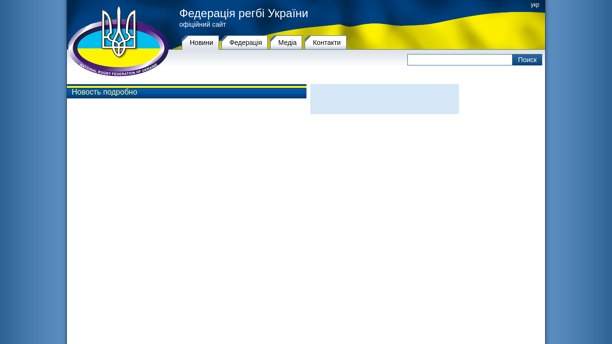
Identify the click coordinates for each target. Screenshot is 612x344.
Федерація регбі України (243, 13)
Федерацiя (246, 42)
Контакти (326, 42)
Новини (201, 42)
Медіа (287, 42)
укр (535, 4)
